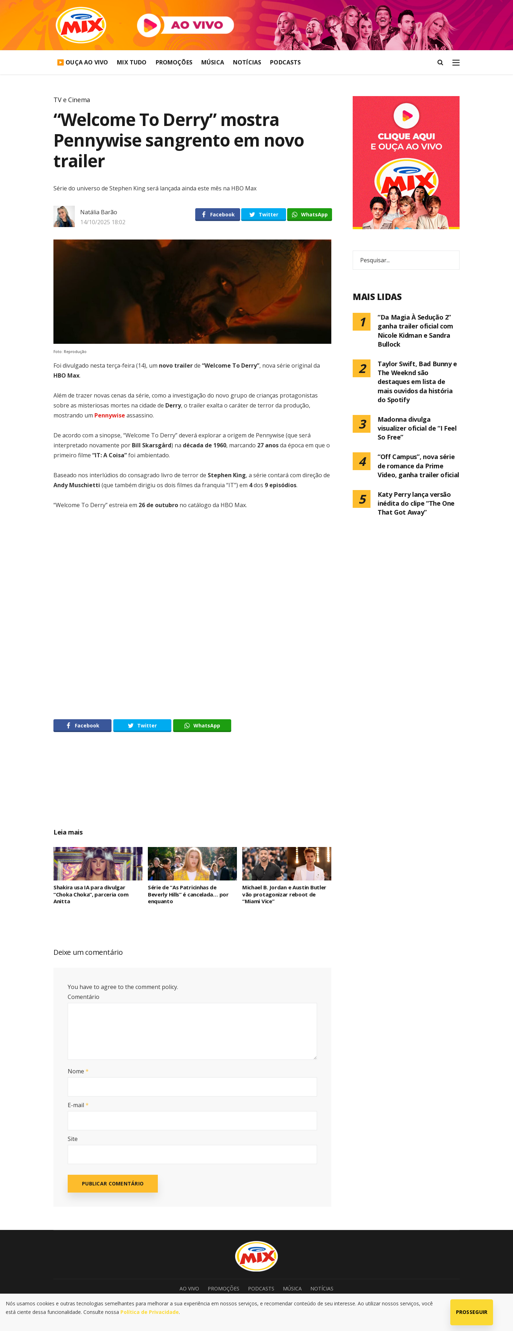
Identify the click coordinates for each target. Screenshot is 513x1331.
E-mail (78, 1105)
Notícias (247, 62)
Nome (78, 1071)
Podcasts (285, 62)
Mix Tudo (131, 62)
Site (73, 1139)
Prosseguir (472, 1312)
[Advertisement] (192, 788)
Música (212, 62)
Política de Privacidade (149, 1312)
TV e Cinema (71, 99)
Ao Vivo (189, 1288)
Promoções (174, 62)
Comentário (83, 997)
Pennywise (109, 415)
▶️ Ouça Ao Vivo (82, 62)
